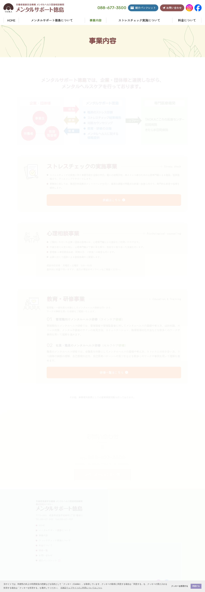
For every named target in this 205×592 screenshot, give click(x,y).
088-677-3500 (111, 7)
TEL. (102, 458)
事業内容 (96, 20)
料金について (187, 20)
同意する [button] (196, 586)
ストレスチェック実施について (139, 20)
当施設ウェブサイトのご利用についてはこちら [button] (81, 588)
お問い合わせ (45, 555)
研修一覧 (43, 550)
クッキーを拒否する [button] (179, 586)
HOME (11, 20)
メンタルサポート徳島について (52, 20)
